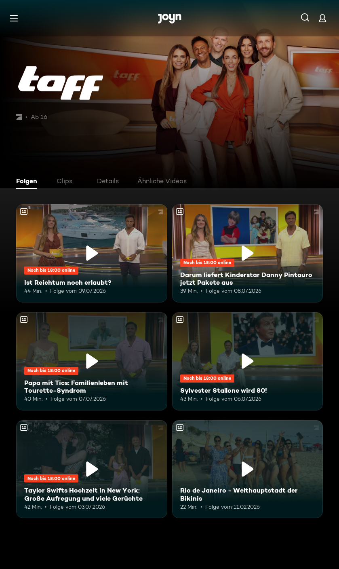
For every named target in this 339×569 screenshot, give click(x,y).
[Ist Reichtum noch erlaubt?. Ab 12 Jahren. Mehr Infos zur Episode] (91, 253)
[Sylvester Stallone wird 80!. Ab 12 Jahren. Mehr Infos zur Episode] (247, 361)
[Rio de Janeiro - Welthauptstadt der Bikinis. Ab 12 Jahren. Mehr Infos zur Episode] (247, 469)
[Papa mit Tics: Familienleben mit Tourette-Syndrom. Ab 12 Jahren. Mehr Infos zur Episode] (91, 361)
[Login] (322, 18)
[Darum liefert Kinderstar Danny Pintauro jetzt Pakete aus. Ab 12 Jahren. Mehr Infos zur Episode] (247, 253)
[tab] (29, 182)
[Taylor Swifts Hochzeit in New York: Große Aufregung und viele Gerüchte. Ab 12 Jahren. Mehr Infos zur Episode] (91, 469)
